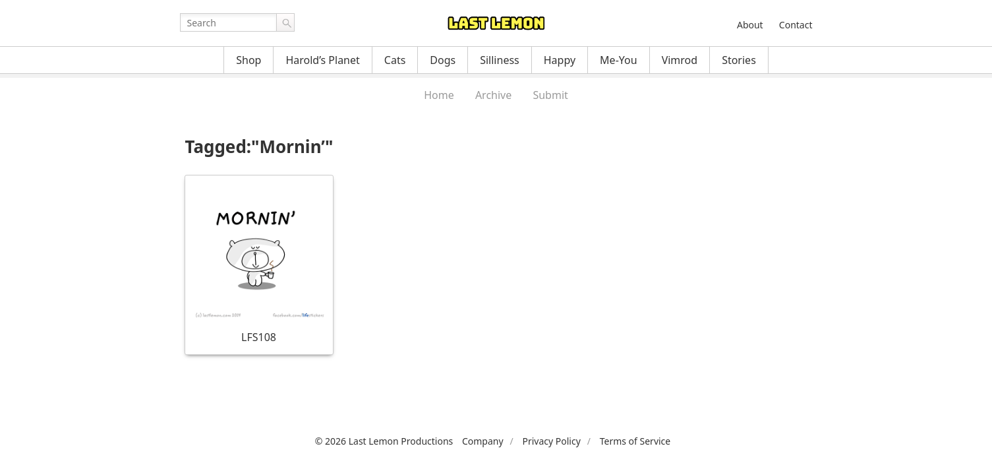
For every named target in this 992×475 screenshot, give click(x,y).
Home (439, 95)
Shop (248, 60)
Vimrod (680, 60)
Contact (796, 24)
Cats (395, 60)
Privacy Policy (551, 441)
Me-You (618, 60)
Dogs (442, 60)
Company (483, 441)
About (750, 24)
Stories (739, 60)
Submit (550, 95)
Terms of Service (635, 441)
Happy (559, 60)
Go (285, 22)
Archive (493, 95)
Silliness (499, 60)
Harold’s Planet (322, 60)
